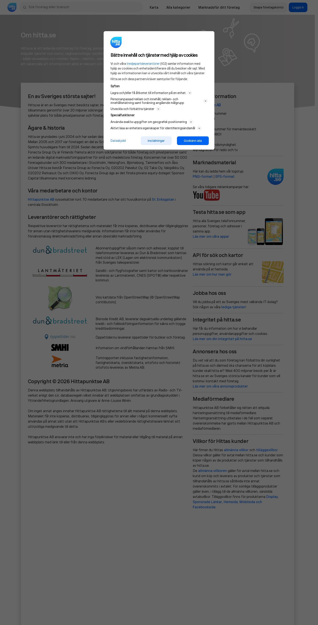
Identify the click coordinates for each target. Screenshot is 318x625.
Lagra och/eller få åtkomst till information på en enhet (151, 93)
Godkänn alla (193, 141)
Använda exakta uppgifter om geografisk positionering (152, 122)
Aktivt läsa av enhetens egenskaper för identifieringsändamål (156, 128)
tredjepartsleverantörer (143, 63)
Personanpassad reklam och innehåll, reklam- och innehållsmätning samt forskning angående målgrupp (159, 101)
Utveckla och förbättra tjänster (135, 109)
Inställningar (156, 141)
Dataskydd (118, 140)
